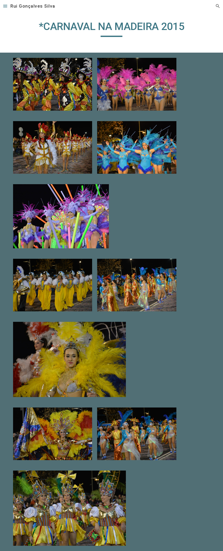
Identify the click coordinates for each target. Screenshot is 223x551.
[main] (111, 28)
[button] (5, 6)
